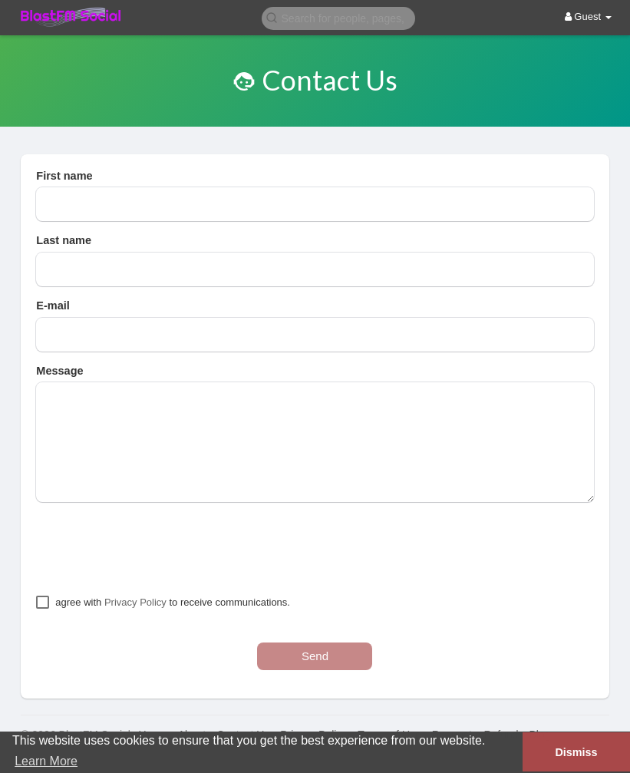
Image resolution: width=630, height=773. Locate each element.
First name (64, 176)
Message (59, 371)
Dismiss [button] (576, 752)
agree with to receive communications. (172, 602)
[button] (338, 17)
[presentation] (152, 548)
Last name (63, 240)
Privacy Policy (135, 602)
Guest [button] (588, 16)
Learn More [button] (46, 761)
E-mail (53, 305)
